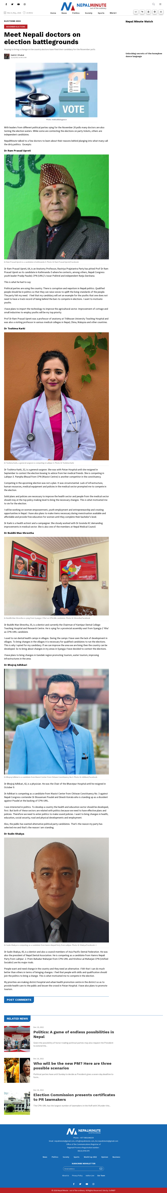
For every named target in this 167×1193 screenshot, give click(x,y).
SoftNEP (112, 1190)
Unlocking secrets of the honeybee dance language (144, 55)
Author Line (90, 1175)
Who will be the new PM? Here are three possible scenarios (72, 1065)
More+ (113, 13)
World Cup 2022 (90, 1157)
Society (88, 13)
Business (116, 1157)
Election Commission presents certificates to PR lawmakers (74, 1097)
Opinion (104, 1157)
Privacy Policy (77, 1175)
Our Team (101, 1175)
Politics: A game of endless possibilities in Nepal (73, 1034)
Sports (101, 13)
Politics (76, 13)
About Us (65, 1175)
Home (53, 13)
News (64, 13)
